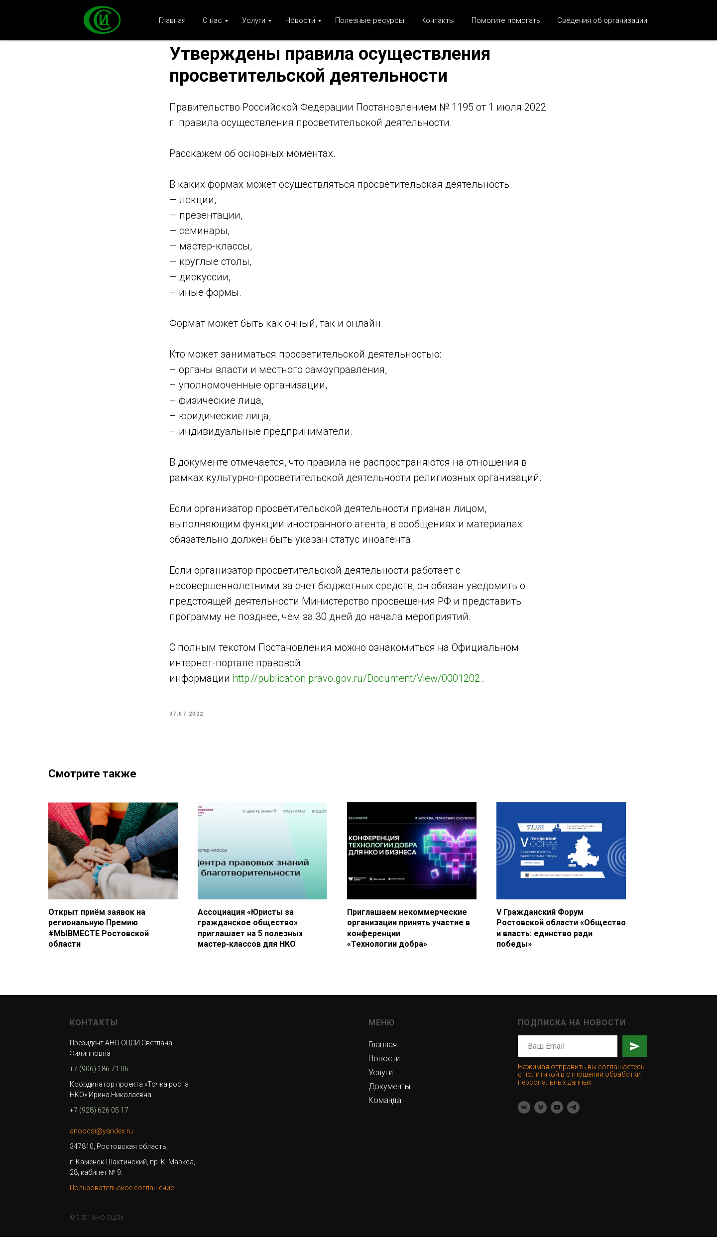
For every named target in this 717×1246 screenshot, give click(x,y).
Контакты (438, 20)
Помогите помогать (506, 20)
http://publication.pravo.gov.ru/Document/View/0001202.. (359, 683)
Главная (172, 20)
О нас (212, 20)
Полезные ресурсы (369, 20)
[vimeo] (540, 1116)
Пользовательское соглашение (122, 1197)
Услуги (253, 20)
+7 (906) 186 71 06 (99, 1078)
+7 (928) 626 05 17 (99, 1119)
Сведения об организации (602, 20)
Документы (389, 1095)
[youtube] (557, 1116)
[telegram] (573, 1116)
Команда (384, 1109)
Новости (300, 20)
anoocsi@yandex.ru (101, 1140)
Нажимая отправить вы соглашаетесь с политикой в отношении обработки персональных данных (581, 1083)
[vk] (524, 1116)
